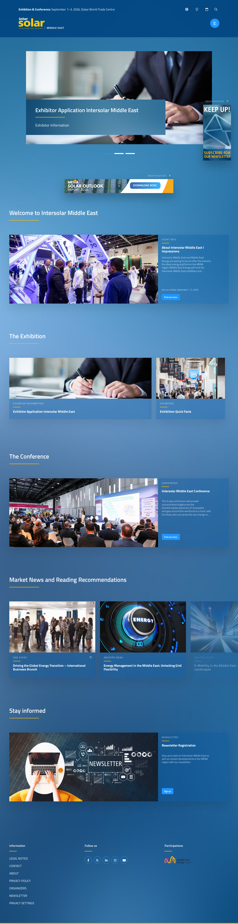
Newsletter (18, 895)
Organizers (17, 888)
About (14, 873)
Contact (15, 866)
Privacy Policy (20, 880)
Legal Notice (18, 858)
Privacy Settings (21, 903)
